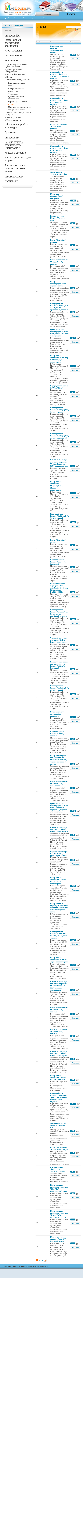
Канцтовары (18, 18)
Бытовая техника (14, 176)
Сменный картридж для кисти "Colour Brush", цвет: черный (59, 830)
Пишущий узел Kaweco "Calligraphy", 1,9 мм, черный (59, 516)
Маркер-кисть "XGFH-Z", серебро (58, 173)
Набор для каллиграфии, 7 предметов (56, 196)
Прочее (11, 104)
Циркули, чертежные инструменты (16, 98)
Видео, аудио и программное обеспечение (13, 42)
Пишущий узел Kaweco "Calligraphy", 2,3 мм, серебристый (59, 436)
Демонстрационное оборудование (14, 70)
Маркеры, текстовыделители (19, 107)
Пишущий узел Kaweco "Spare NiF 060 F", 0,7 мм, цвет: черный (59, 149)
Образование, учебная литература (17, 126)
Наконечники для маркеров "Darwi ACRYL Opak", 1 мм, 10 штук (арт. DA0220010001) (59, 588)
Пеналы (9, 77)
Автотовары (11, 180)
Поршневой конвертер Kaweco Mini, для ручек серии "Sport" (59, 854)
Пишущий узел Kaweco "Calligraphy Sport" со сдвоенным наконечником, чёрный (59, 1097)
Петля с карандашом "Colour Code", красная (59, 262)
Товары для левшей (14, 117)
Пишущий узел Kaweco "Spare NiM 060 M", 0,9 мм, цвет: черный (59, 935)
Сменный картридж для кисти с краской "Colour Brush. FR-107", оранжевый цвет (59, 463)
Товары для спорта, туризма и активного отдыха (16, 168)
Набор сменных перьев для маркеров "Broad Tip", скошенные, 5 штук (59, 1214)
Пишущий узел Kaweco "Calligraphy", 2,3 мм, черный (59, 688)
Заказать (75, 59)
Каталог (71, 13)
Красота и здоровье (15, 152)
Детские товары (13, 55)
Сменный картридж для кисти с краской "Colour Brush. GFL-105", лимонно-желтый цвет (58, 986)
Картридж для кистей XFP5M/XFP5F (59, 387)
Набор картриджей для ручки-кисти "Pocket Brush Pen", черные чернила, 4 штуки (58, 760)
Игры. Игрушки (13, 50)
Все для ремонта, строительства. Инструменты (14, 144)
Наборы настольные (16, 88)
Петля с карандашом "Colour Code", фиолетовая (59, 784)
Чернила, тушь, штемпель (18, 102)
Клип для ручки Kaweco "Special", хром (57, 218)
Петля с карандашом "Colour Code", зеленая (59, 1032)
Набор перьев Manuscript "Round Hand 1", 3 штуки (58, 1077)
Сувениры (10, 132)
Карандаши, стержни (16, 83)
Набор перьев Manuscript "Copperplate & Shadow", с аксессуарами (56, 486)
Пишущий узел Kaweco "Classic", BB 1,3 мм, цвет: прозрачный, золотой (59, 307)
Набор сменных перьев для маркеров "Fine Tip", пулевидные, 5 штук (59, 1188)
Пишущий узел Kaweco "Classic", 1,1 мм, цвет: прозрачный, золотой (59, 75)
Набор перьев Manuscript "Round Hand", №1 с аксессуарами (58, 881)
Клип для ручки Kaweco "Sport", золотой (57, 734)
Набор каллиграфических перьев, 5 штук (58, 284)
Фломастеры (13, 94)
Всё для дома (12, 137)
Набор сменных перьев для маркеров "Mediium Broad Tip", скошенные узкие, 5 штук (59, 908)
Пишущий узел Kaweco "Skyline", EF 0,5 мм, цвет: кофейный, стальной (59, 613)
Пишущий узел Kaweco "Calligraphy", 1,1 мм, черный (59, 410)
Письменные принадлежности (32, 18)
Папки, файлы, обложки (15, 74)
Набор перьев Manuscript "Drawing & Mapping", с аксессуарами (59, 359)
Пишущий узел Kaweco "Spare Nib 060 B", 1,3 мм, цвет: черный (59, 101)
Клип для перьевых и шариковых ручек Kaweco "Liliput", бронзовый (59, 665)
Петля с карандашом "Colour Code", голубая (59, 1010)
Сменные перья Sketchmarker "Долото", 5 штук (57, 1169)
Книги (8, 30)
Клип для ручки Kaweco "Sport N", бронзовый (58, 562)
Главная (47, 14)
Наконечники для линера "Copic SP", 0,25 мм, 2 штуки (58, 1239)
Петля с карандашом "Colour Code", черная (59, 1148)
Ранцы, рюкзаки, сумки (15, 110)
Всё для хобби (12, 35)
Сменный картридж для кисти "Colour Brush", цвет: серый (58, 1054)
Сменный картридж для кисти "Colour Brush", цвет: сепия (58, 640)
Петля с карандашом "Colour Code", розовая (59, 126)
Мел (10, 86)
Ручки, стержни (14, 91)
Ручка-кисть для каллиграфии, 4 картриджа (57, 714)
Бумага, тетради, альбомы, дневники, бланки (16, 66)
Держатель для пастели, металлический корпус (56, 49)
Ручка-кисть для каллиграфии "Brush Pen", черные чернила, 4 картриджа (59, 333)
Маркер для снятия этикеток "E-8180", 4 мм (59, 1125)
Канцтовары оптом (13, 120)
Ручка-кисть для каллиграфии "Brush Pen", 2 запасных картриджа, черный (59, 807)
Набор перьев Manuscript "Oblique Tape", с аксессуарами (59, 960)
